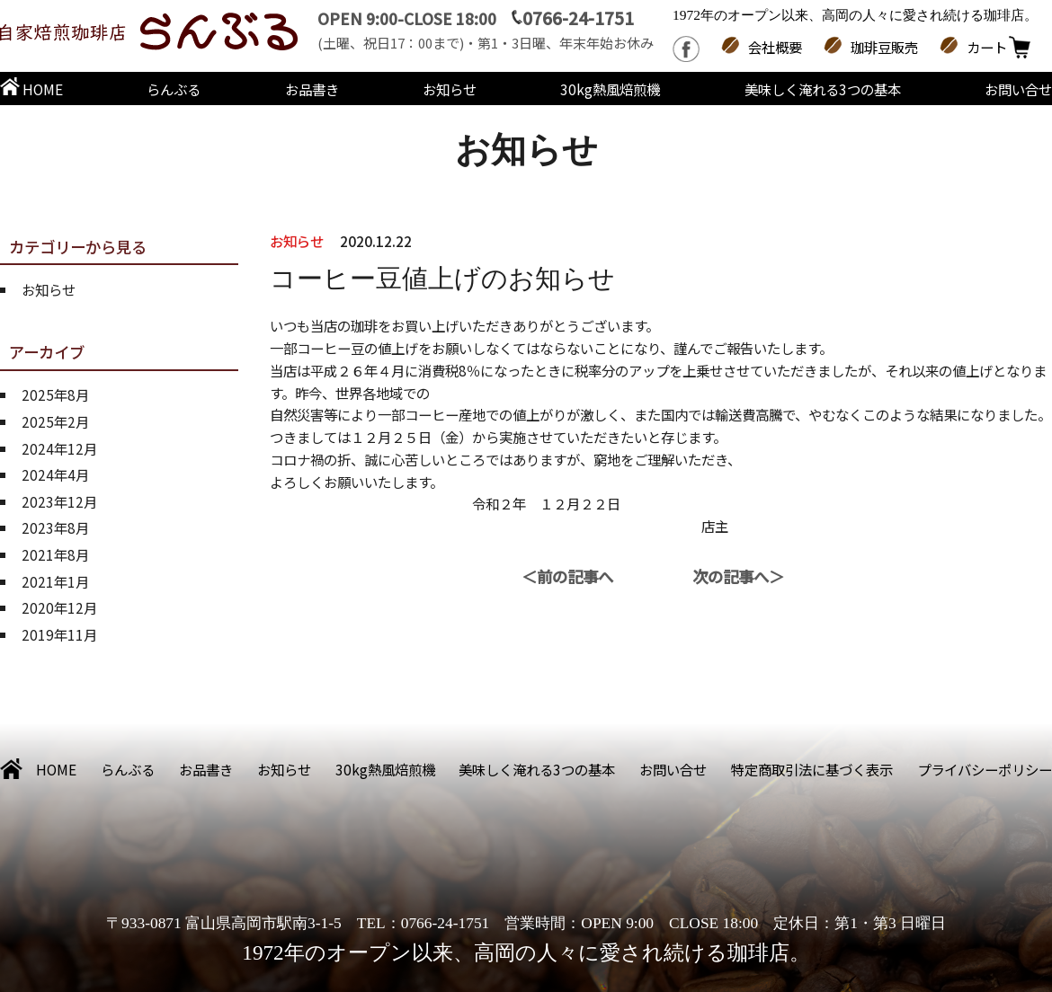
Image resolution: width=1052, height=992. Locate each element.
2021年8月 (55, 554)
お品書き (312, 89)
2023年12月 (59, 501)
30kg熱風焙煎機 (610, 89)
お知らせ (450, 89)
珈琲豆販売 (884, 47)
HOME (31, 89)
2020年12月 (59, 607)
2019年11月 (59, 634)
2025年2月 (55, 421)
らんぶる (174, 89)
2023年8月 (55, 527)
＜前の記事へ (567, 576)
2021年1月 (55, 581)
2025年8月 (55, 394)
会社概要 (775, 47)
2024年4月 (55, 474)
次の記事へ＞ (738, 576)
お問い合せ (1018, 89)
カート (987, 47)
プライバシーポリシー (984, 769)
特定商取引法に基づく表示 (812, 769)
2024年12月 (59, 448)
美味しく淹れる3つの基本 (822, 89)
